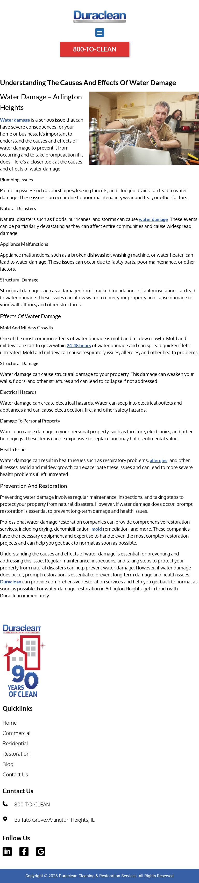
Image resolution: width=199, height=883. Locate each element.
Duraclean (10, 581)
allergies (158, 460)
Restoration (16, 753)
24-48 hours (79, 345)
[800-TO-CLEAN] (5, 803)
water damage (153, 219)
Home (10, 722)
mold (96, 529)
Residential (15, 743)
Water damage (15, 120)
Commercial (17, 733)
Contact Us (15, 774)
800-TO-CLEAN (32, 804)
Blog (8, 764)
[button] (99, 32)
